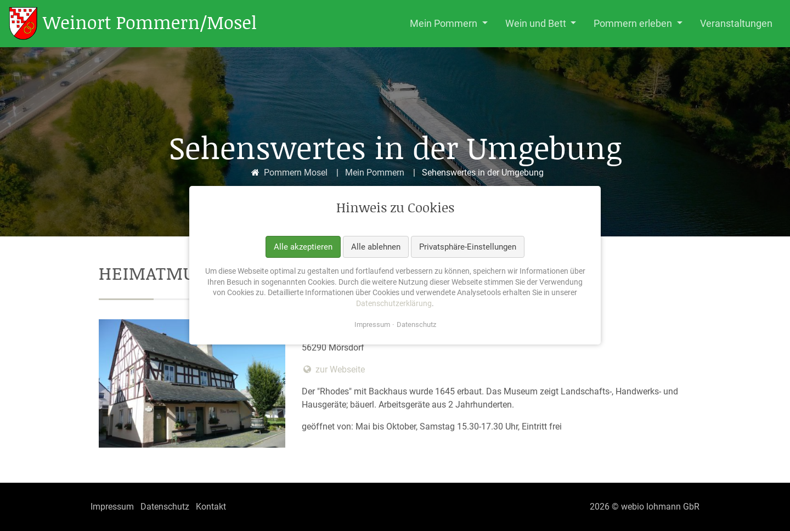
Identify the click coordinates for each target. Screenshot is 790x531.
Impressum (372, 325)
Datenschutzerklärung (394, 303)
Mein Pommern (374, 172)
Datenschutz (416, 325)
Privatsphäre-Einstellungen (467, 247)
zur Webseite (333, 369)
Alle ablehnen (375, 247)
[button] (448, 23)
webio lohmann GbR (660, 506)
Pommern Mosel (296, 172)
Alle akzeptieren (303, 247)
